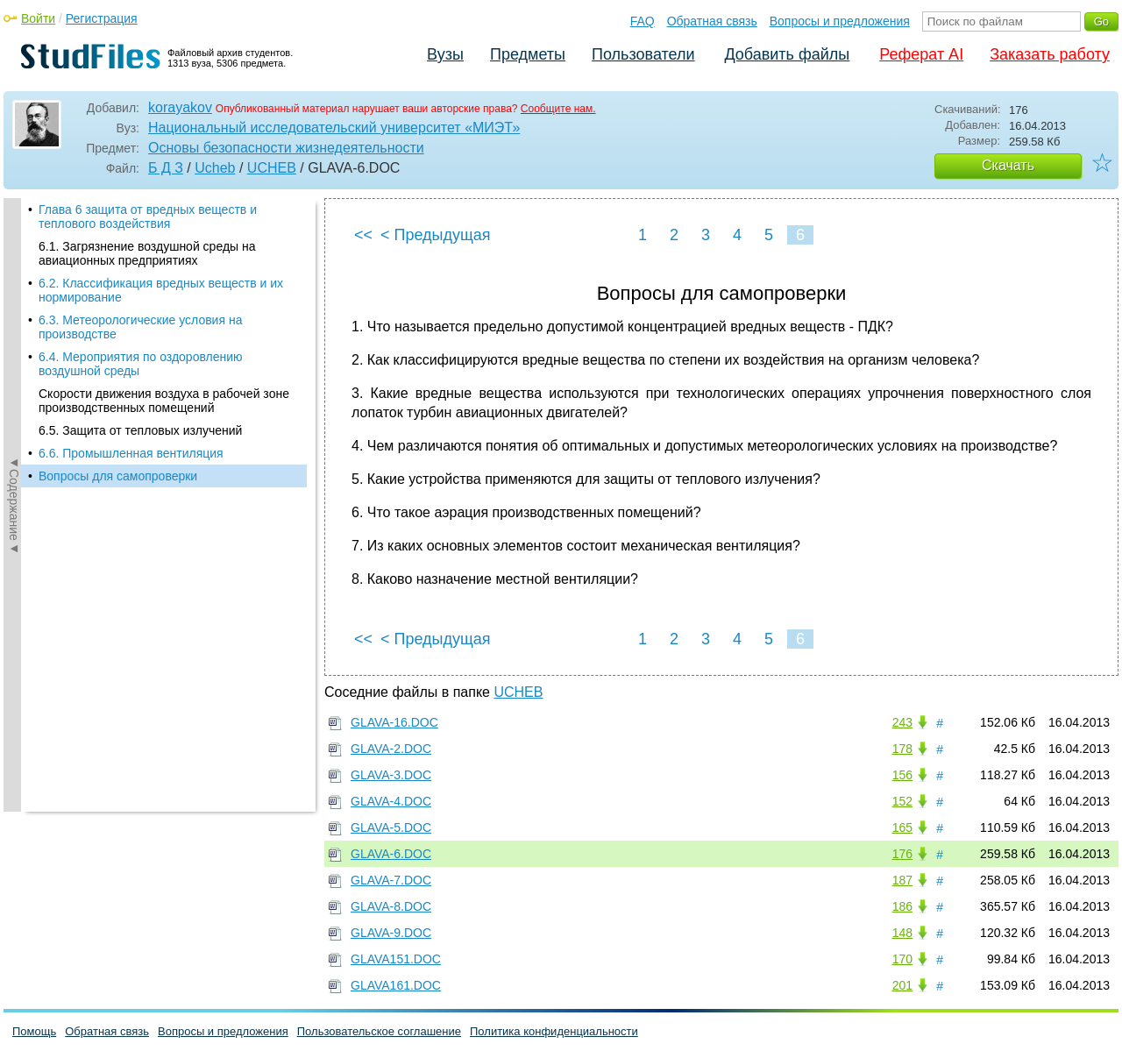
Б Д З (165, 167)
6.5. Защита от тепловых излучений (140, 430)
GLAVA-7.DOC (391, 880)
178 (902, 749)
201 (902, 985)
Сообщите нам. (558, 108)
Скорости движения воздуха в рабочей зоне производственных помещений (164, 401)
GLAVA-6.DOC (391, 854)
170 (902, 959)
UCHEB (271, 167)
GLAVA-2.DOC (391, 749)
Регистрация (102, 18)
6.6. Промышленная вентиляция (131, 453)
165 (902, 827)
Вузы (445, 54)
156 (902, 775)
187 (902, 880)
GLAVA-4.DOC (391, 801)
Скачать (1008, 165)
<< (363, 235)
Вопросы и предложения (840, 21)
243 (902, 722)
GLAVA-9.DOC (391, 933)
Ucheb (215, 167)
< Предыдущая (435, 235)
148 (902, 933)
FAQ (642, 21)
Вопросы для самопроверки (118, 476)
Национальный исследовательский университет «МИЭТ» (334, 127)
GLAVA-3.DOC (391, 775)
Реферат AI (921, 54)
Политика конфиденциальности (554, 1031)
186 (902, 906)
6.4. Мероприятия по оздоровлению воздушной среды (141, 364)
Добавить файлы (786, 54)
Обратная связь (712, 21)
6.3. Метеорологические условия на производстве (140, 327)
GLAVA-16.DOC (394, 722)
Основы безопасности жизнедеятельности (286, 147)
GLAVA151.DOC (396, 959)
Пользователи (643, 54)
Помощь (34, 1031)
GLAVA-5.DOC (391, 827)
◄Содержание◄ (14, 505)
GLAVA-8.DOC (391, 906)
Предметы (527, 54)
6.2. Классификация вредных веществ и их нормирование (161, 290)
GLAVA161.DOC (396, 985)
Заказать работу (1050, 54)
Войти (38, 18)
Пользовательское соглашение (379, 1031)
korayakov (180, 107)
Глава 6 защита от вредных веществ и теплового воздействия (148, 216)
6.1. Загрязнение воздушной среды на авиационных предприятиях (147, 253)
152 (902, 801)
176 (902, 854)
